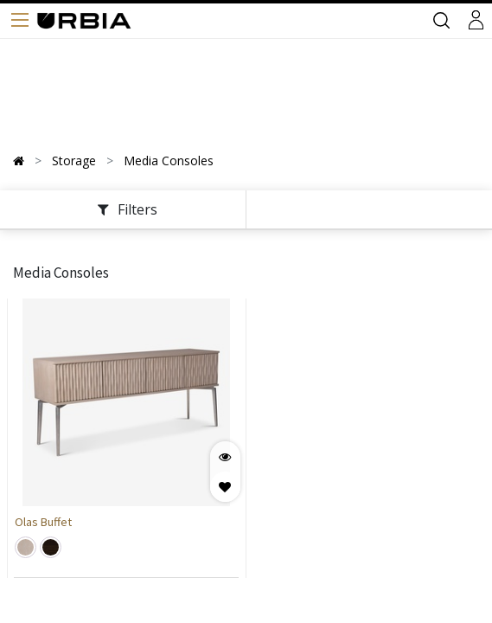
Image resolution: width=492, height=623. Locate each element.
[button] (225, 487)
